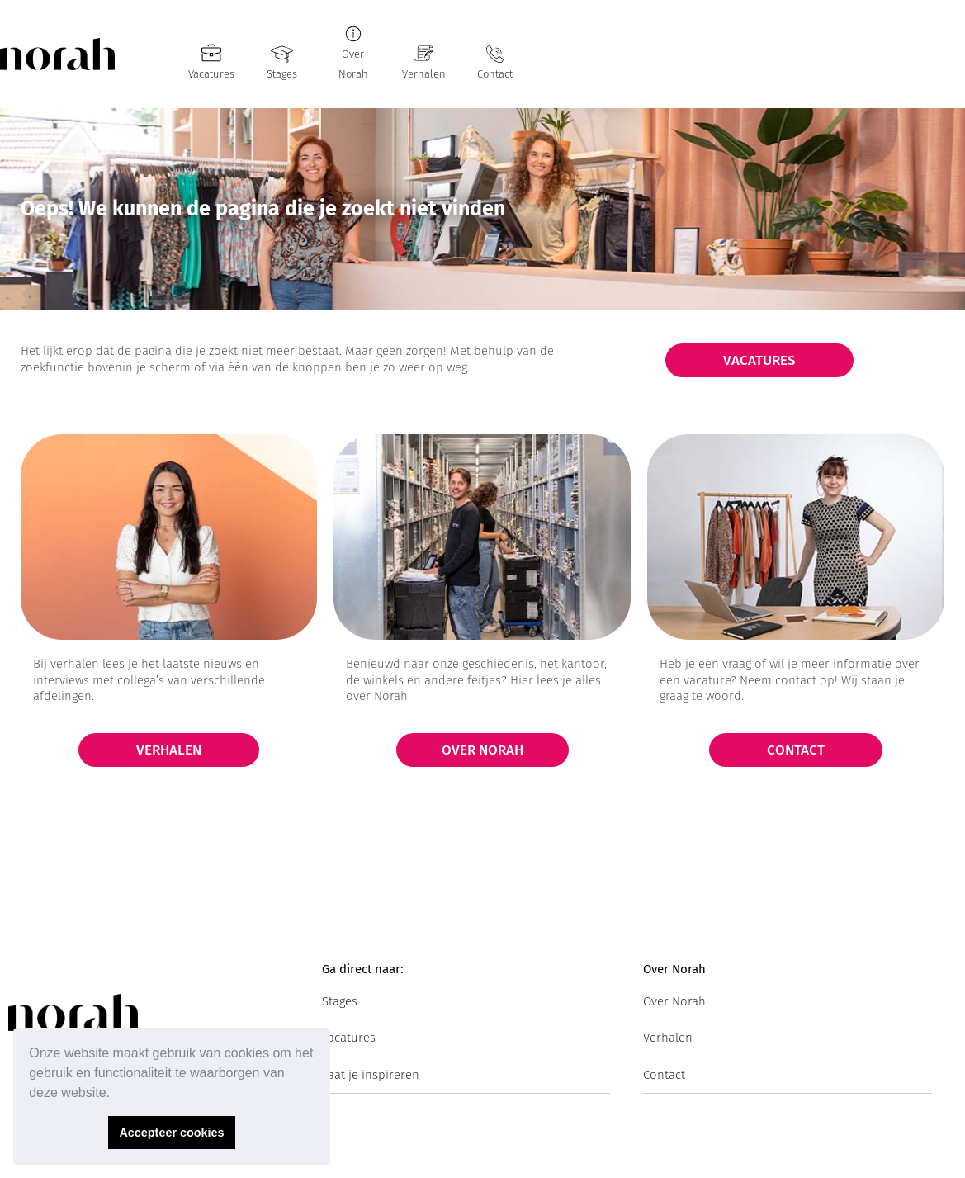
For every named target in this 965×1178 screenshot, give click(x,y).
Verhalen (424, 74)
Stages (282, 74)
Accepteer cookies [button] (171, 1132)
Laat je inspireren (370, 1074)
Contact (495, 74)
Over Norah (674, 1001)
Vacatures (211, 74)
